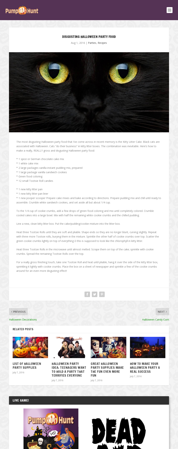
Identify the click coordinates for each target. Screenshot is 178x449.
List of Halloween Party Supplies (27, 365)
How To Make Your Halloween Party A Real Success (145, 367)
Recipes (102, 43)
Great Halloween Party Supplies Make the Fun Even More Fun (107, 369)
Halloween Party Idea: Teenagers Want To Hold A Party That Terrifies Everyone (69, 369)
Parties (92, 43)
